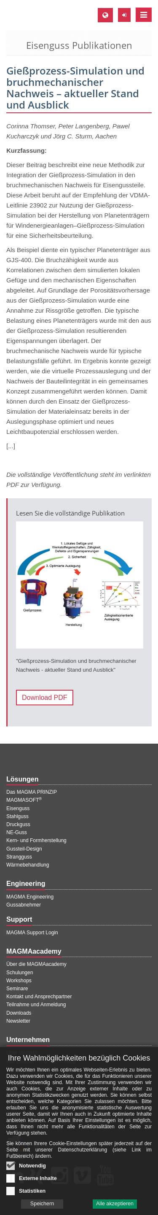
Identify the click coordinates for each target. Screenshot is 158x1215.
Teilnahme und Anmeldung (36, 1005)
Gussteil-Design (24, 849)
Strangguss (19, 857)
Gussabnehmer (23, 905)
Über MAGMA (22, 1053)
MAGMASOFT (24, 800)
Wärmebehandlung (27, 865)
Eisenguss (17, 808)
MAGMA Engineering (30, 897)
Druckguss (18, 824)
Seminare (17, 989)
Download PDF (44, 697)
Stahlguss (17, 816)
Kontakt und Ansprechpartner (39, 997)
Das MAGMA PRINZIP (31, 792)
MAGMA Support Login (32, 933)
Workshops (19, 981)
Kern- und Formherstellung (36, 840)
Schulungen (19, 973)
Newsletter (18, 1021)
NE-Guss (16, 832)
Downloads (18, 1013)
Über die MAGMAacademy (36, 964)
